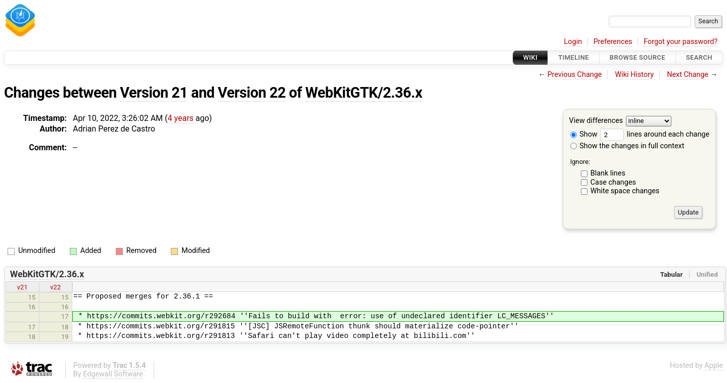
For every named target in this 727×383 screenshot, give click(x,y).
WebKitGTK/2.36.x (363, 92)
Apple (713, 365)
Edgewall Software (113, 374)
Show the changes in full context (627, 146)
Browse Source (637, 57)
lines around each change (654, 134)
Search (699, 57)
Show (584, 134)
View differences (596, 121)
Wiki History (634, 74)
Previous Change (575, 74)
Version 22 (252, 92)
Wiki (530, 57)
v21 (22, 287)
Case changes (613, 182)
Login (573, 41)
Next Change (687, 74)
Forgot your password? (680, 41)
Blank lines (607, 173)
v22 (55, 287)
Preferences (613, 41)
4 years (181, 118)
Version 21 (154, 92)
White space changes (625, 191)
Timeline (573, 57)
